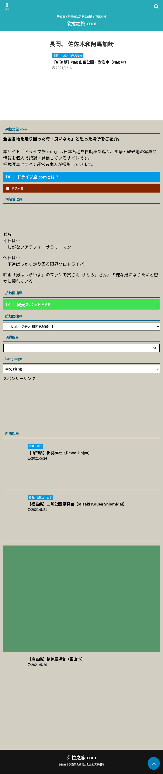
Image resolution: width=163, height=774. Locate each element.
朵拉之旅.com (81, 23)
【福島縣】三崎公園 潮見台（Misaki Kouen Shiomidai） (77, 504)
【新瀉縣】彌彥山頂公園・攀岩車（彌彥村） (90, 62)
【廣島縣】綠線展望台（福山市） (56, 659)
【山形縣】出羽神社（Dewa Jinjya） (60, 452)
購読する (15, 188)
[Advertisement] (35, 404)
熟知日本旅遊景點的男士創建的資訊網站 (81, 764)
